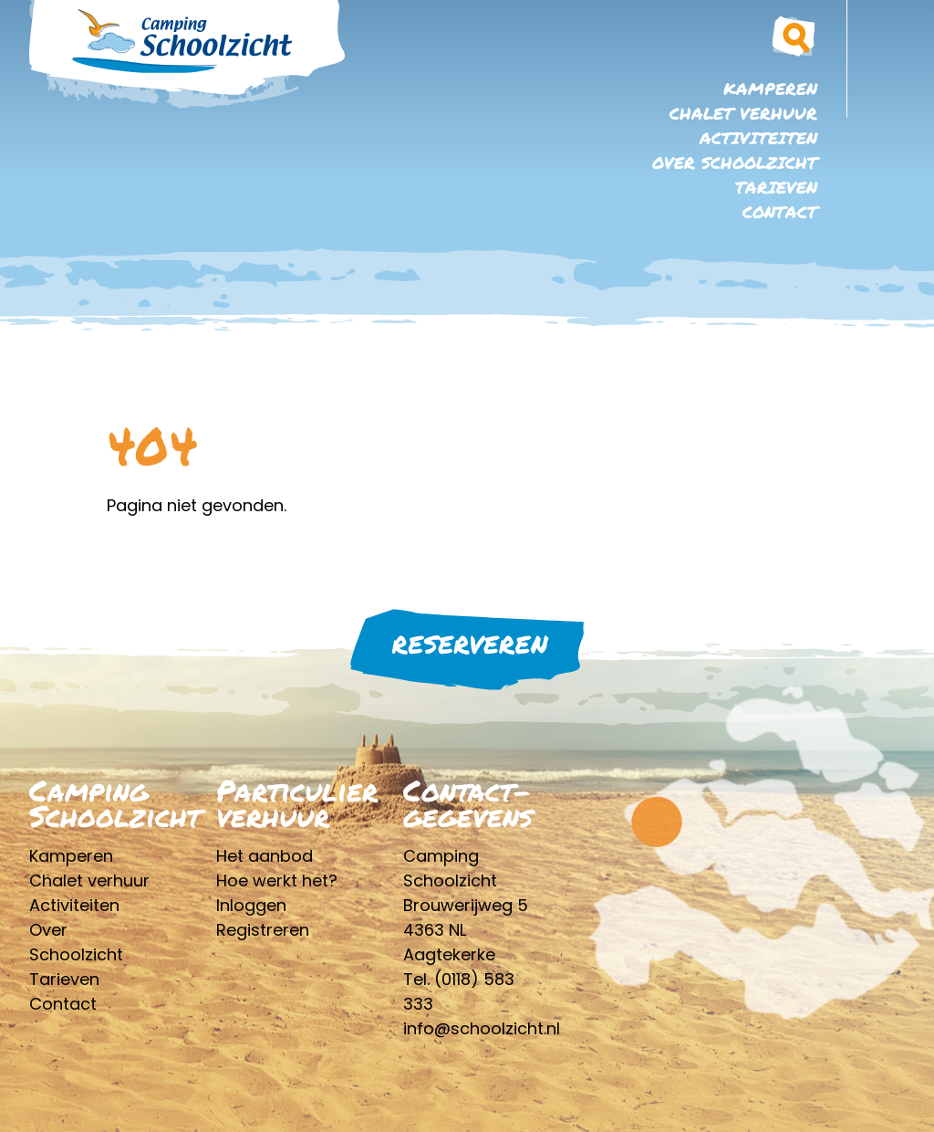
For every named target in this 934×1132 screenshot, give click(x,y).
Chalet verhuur (743, 113)
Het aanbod (264, 855)
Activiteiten (758, 138)
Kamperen (770, 88)
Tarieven (776, 187)
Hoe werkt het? (276, 880)
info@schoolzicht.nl (481, 1028)
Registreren (262, 929)
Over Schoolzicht (734, 162)
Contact (779, 212)
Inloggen (251, 905)
